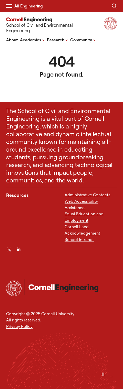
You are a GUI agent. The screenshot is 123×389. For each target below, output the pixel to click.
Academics (32, 39)
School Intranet (79, 239)
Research (57, 39)
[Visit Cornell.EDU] (110, 28)
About (12, 39)
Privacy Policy (19, 326)
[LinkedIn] (19, 249)
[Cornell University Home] (14, 288)
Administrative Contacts (87, 194)
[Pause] (103, 374)
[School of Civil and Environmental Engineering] (51, 25)
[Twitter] (9, 249)
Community (83, 39)
